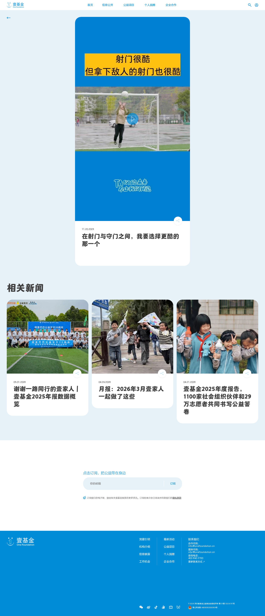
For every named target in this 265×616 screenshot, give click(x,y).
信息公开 (107, 5)
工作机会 (144, 561)
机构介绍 (144, 546)
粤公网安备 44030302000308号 (204, 608)
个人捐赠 (149, 5)
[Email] (123, 484)
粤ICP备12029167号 (227, 604)
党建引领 (144, 539)
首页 (90, 5)
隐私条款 (177, 498)
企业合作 (171, 5)
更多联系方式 (196, 561)
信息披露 (144, 554)
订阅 (173, 483)
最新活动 (169, 539)
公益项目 (128, 5)
